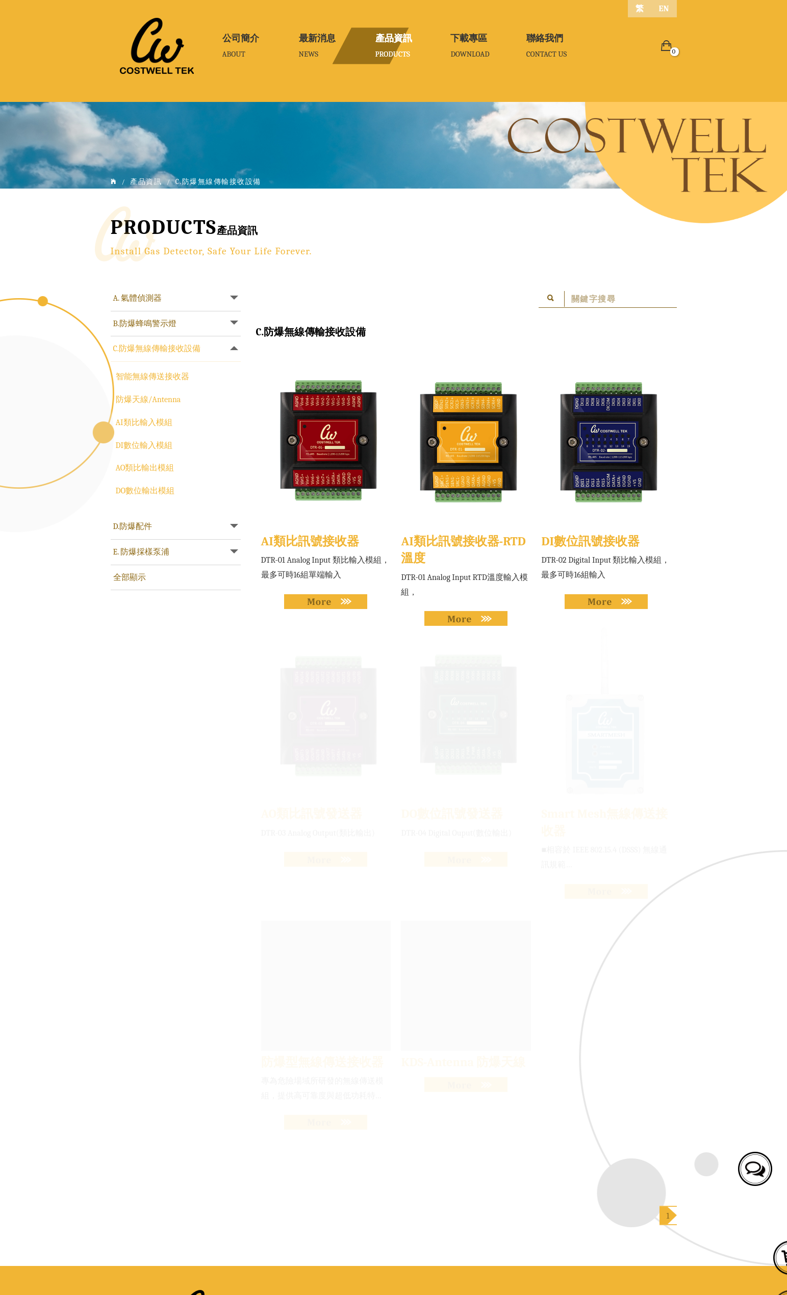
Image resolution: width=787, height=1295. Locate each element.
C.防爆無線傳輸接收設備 (157, 348)
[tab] (176, 298)
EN (664, 8)
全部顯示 (129, 577)
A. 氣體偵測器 (137, 298)
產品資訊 (146, 182)
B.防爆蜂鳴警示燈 (145, 323)
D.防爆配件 (133, 526)
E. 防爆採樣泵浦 (141, 552)
